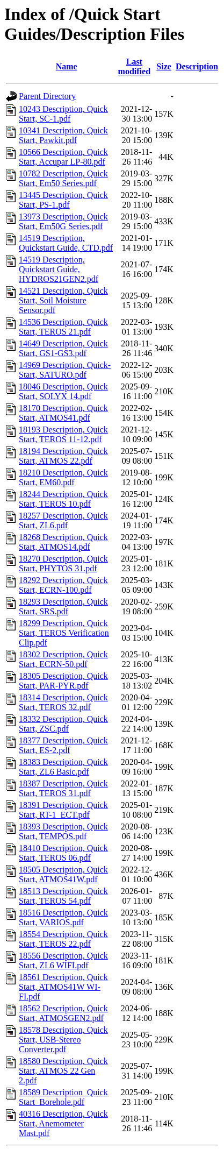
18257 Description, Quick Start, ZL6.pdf (63, 520)
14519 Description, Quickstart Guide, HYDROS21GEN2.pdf (58, 269)
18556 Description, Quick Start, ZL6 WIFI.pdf (63, 960)
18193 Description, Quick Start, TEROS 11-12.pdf (63, 434)
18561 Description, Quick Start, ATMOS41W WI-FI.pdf (63, 987)
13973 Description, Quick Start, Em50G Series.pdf (63, 221)
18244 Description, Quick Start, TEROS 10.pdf (63, 499)
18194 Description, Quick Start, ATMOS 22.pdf (63, 455)
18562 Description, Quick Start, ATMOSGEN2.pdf (63, 1013)
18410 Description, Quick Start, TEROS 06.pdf (63, 852)
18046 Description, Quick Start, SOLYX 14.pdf (63, 391)
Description (197, 66)
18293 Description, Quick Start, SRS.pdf (63, 606)
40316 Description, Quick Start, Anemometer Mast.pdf (63, 1123)
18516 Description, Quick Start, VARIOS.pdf (63, 917)
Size (163, 66)
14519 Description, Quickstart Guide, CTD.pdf (66, 242)
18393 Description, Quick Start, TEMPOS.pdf (63, 831)
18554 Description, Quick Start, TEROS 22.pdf (63, 939)
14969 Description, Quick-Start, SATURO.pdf (65, 369)
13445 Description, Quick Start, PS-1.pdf (63, 199)
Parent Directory (47, 96)
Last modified (134, 66)
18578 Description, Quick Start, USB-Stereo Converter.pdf (63, 1039)
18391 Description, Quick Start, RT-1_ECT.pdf (63, 809)
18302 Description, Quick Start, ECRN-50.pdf (63, 659)
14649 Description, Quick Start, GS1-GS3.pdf (63, 348)
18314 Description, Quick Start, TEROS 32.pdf (63, 702)
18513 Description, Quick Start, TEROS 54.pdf (63, 895)
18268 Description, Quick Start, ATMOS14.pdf (63, 542)
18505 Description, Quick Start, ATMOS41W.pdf (63, 874)
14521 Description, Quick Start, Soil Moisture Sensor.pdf (63, 300)
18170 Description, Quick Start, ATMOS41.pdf (63, 412)
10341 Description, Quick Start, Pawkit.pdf (63, 135)
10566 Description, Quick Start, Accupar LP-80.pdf (63, 156)
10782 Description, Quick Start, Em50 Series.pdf (63, 178)
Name (66, 66)
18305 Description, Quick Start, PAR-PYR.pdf (63, 680)
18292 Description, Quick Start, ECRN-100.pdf (63, 585)
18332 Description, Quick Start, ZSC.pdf (63, 723)
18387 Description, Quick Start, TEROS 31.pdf (63, 788)
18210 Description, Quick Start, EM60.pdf (63, 477)
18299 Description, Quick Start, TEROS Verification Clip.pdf (64, 633)
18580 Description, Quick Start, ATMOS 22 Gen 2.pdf (63, 1070)
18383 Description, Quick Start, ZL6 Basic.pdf (63, 766)
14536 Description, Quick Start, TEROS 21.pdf (63, 326)
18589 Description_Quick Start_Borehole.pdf (63, 1097)
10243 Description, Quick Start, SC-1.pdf (63, 113)
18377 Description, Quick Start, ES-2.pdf (63, 745)
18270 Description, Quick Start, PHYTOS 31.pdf (63, 563)
